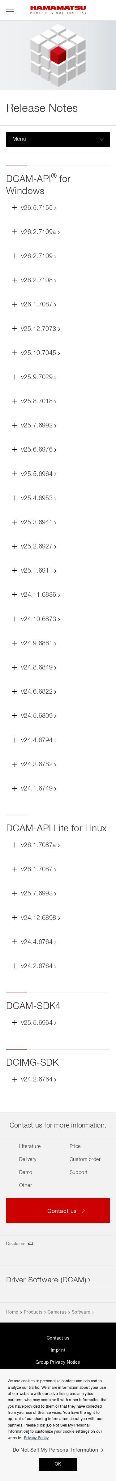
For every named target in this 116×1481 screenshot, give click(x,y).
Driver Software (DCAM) (46, 1280)
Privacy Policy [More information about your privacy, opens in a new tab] (36, 1438)
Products (33, 1312)
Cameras (57, 1312)
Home (12, 1312)
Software (81, 1312)
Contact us (58, 1338)
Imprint (58, 1350)
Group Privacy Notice (58, 1362)
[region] (58, 1425)
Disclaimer (16, 1244)
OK (58, 1464)
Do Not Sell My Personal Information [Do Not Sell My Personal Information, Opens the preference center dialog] (55, 1450)
